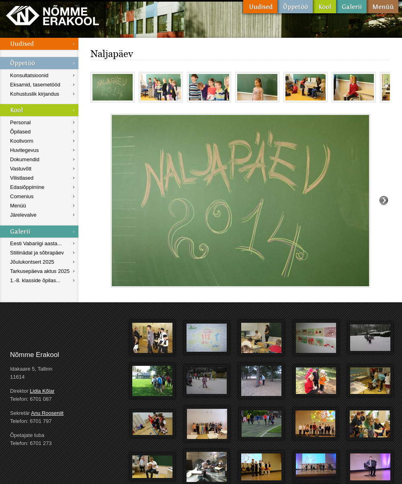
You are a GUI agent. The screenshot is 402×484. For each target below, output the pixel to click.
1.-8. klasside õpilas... (35, 280)
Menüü (382, 6)
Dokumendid (24, 159)
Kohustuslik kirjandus (34, 94)
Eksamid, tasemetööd (35, 85)
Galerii (351, 6)
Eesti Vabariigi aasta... (36, 243)
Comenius (22, 196)
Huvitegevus (24, 150)
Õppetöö (295, 6)
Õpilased (20, 132)
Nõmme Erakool (52, 15)
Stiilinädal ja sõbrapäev (37, 253)
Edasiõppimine (27, 187)
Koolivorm (21, 141)
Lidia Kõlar (42, 391)
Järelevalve (23, 215)
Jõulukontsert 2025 (32, 262)
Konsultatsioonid (29, 75)
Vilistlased (21, 178)
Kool (324, 6)
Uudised (260, 6)
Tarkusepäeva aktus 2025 (40, 271)
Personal (20, 122)
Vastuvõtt (20, 169)
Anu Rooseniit (47, 413)
